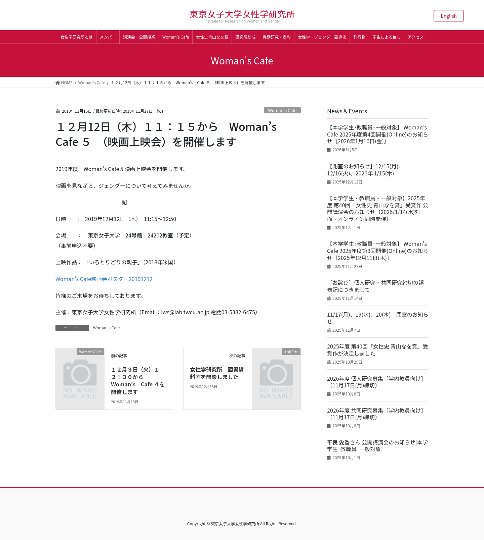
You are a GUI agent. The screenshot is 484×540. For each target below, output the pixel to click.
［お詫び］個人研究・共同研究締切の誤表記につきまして (375, 286)
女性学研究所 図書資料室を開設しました (217, 373)
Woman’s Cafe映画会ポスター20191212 (104, 279)
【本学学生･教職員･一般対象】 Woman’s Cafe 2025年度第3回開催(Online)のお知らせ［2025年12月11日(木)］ (377, 250)
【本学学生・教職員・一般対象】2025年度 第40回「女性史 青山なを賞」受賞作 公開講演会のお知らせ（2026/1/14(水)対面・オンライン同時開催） (377, 208)
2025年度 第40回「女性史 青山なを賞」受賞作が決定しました (377, 350)
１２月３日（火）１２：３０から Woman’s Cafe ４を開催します (138, 380)
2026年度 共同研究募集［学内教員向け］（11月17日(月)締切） (376, 414)
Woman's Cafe (282, 110)
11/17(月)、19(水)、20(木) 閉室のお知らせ (378, 318)
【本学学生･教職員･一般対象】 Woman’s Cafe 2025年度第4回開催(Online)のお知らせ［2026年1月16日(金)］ (377, 134)
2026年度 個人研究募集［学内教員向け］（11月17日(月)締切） (376, 382)
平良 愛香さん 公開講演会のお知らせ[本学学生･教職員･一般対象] (377, 446)
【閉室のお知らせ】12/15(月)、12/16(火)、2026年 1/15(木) (365, 170)
